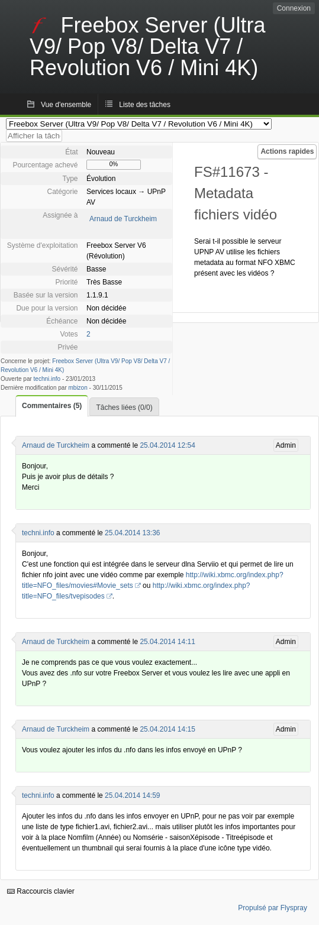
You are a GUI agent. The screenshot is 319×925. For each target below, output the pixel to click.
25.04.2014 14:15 (167, 729)
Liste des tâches (144, 105)
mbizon (78, 387)
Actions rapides (287, 151)
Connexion (294, 8)
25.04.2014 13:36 (132, 533)
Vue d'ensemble (66, 105)
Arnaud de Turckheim (123, 219)
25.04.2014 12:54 (167, 445)
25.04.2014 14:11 (167, 642)
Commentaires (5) (52, 406)
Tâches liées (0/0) (124, 407)
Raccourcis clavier (41, 891)
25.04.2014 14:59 (132, 795)
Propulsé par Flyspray (272, 908)
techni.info (47, 379)
